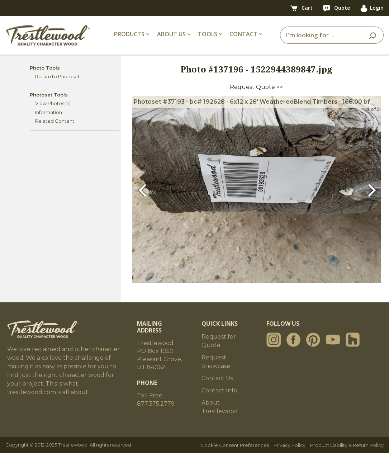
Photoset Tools (49, 95)
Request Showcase (215, 361)
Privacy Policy (289, 445)
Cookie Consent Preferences (235, 445)
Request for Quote (218, 341)
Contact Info (219, 390)
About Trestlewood (219, 407)
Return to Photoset (57, 76)
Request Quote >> (256, 87)
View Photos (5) (53, 103)
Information (48, 112)
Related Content (54, 121)
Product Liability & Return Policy (347, 445)
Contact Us (217, 378)
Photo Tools (45, 68)
